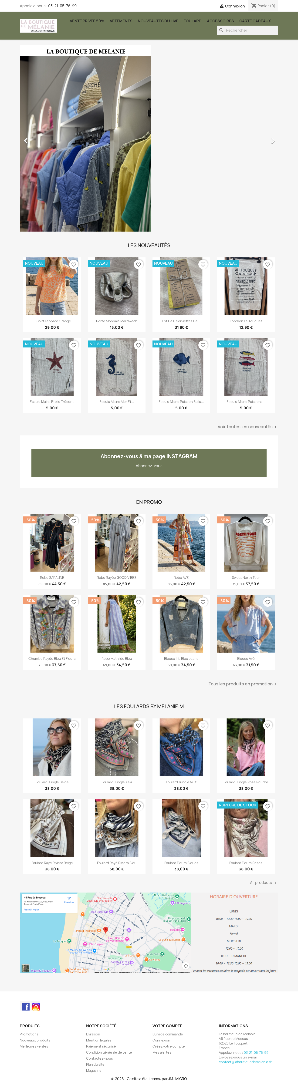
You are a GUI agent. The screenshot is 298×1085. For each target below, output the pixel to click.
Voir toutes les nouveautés (248, 427)
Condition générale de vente (109, 1052)
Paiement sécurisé (101, 1046)
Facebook (25, 1006)
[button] (39, 138)
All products (264, 883)
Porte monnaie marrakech (116, 321)
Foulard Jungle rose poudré (246, 782)
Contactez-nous (99, 1058)
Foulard (193, 21)
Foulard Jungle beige (52, 782)
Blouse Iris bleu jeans (181, 658)
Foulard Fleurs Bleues (181, 863)
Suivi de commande (167, 1034)
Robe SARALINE (52, 577)
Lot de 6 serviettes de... (181, 321)
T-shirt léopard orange (52, 321)
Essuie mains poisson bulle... (181, 401)
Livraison (93, 1034)
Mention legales (99, 1040)
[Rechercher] (247, 30)
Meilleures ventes (34, 1046)
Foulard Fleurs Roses (245, 863)
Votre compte (167, 1025)
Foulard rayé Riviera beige (52, 863)
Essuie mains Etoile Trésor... (52, 401)
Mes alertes (161, 1052)
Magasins (93, 1070)
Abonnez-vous (149, 465)
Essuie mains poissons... (246, 401)
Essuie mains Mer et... (116, 401)
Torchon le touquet (246, 321)
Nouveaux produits (35, 1040)
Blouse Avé (246, 658)
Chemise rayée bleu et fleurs (52, 658)
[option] (149, 138)
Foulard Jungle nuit (181, 782)
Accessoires (220, 21)
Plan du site (95, 1064)
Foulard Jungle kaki (117, 782)
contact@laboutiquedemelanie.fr (245, 1062)
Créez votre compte (168, 1046)
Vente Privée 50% (87, 21)
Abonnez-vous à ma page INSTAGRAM (149, 456)
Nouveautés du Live (158, 21)
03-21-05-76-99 (62, 5)
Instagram (35, 1006)
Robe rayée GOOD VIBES (116, 577)
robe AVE (181, 577)
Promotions (29, 1034)
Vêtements (121, 21)
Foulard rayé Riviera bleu (116, 863)
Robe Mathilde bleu (117, 658)
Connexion (161, 1040)
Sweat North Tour (246, 577)
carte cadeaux (255, 21)
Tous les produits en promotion (243, 684)
